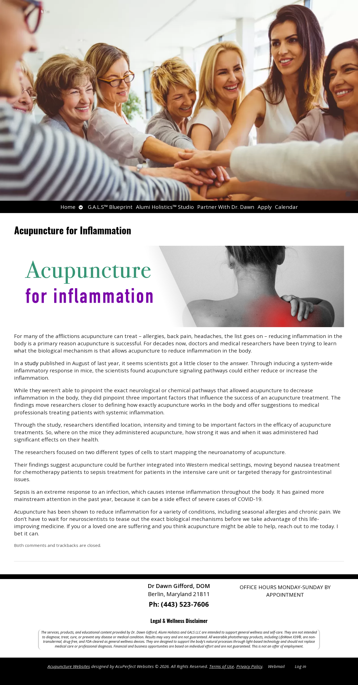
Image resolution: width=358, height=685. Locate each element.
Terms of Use (221, 666)
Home (68, 206)
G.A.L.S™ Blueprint (110, 206)
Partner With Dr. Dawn (225, 206)
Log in (300, 666)
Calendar (286, 206)
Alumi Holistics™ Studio (165, 206)
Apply (265, 206)
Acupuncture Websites (69, 666)
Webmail (276, 666)
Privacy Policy (249, 666)
